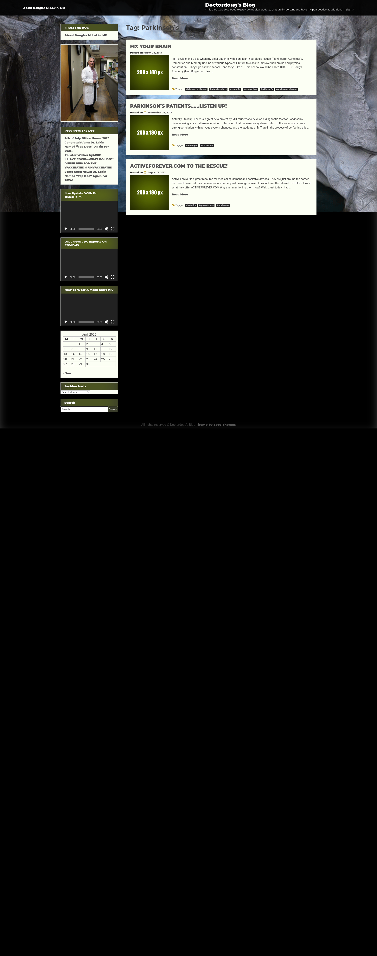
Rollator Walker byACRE (83, 155)
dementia (235, 89)
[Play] (66, 229)
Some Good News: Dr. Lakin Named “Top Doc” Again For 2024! (86, 176)
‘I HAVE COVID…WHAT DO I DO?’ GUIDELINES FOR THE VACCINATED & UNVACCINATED (89, 163)
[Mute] (106, 229)
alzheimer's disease (196, 89)
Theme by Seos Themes (216, 425)
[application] (89, 217)
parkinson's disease (286, 89)
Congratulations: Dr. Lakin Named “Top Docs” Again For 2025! (87, 147)
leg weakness (206, 205)
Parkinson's (267, 89)
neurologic (191, 145)
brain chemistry (218, 89)
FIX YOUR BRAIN (150, 46)
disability (191, 205)
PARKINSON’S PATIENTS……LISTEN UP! (178, 106)
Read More (180, 78)
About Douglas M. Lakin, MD (44, 8)
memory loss (250, 89)
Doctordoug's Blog (230, 5)
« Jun (67, 373)
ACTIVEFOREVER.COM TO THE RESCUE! (179, 166)
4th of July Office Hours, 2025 (87, 138)
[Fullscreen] (113, 229)
